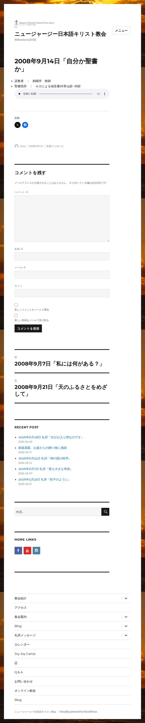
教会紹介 (21, 598)
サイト (18, 285)
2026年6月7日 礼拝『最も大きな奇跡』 (45, 469)
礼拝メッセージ (55, 146)
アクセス (21, 607)
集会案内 (21, 617)
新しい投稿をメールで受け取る (32, 320)
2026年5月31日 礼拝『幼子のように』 (44, 479)
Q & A (19, 672)
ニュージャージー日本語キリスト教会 (60, 34)
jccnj (23, 146)
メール (20, 267)
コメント (22, 192)
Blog (18, 626)
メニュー (121, 30)
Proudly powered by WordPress (78, 711)
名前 (19, 249)
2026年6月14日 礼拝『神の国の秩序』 (44, 458)
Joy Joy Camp (25, 654)
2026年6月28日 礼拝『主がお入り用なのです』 (51, 437)
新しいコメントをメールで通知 (32, 309)
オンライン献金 (25, 690)
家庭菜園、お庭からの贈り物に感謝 (42, 448)
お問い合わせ (24, 681)
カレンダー (22, 644)
